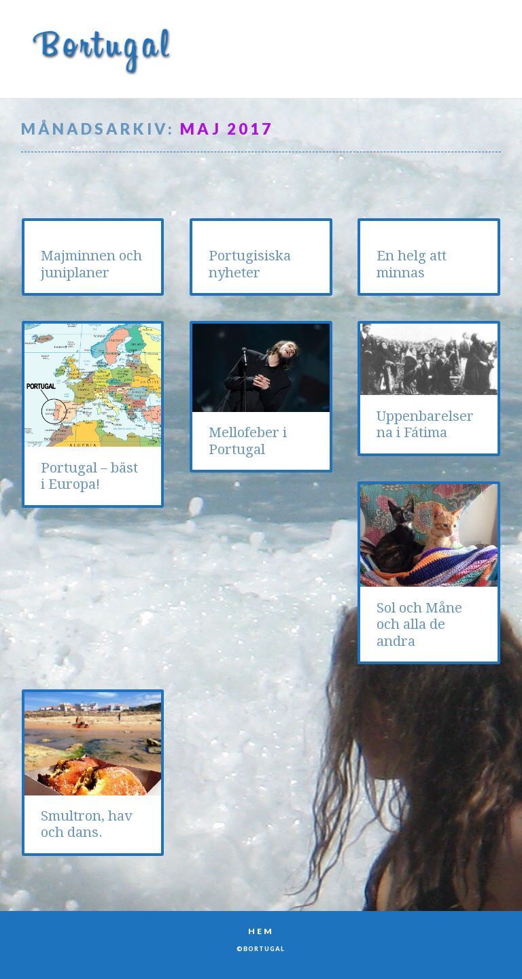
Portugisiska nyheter (250, 263)
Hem (261, 931)
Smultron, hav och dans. (87, 824)
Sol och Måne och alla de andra (419, 624)
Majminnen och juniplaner (91, 263)
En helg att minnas (412, 263)
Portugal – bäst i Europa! (89, 476)
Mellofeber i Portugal (248, 440)
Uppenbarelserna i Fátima (425, 424)
